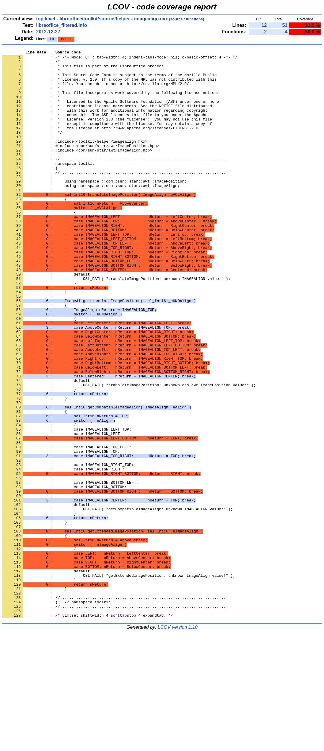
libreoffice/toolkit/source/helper (94, 18)
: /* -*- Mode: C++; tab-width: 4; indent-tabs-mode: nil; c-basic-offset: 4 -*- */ (119, 58)
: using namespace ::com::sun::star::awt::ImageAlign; (91, 213)
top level (45, 18)
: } (34, 340)
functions (194, 19)
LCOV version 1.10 (178, 740)
